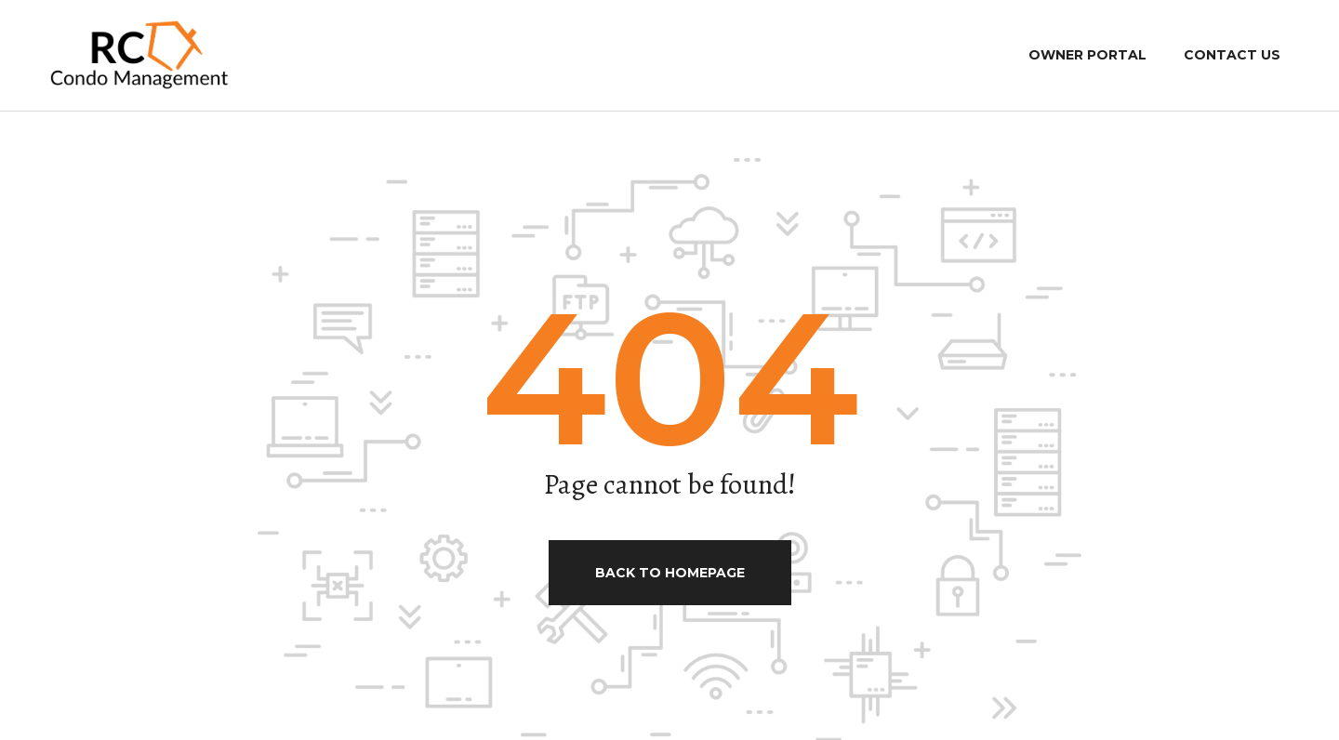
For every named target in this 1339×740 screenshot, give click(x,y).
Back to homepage (670, 572)
